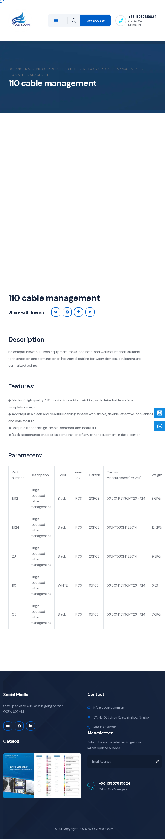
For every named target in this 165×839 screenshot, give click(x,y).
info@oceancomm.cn (108, 707)
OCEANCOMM (102, 829)
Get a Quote (96, 21)
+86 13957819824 (142, 16)
